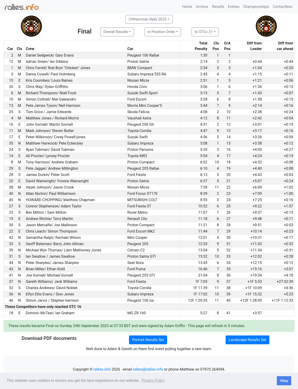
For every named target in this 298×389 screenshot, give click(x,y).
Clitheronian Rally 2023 (147, 19)
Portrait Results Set (148, 340)
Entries (233, 6)
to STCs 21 (204, 32)
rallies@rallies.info (148, 369)
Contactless (282, 6)
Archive (202, 6)
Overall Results (115, 32)
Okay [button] (284, 380)
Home (187, 6)
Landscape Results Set (247, 340)
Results (218, 6)
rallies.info (102, 369)
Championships (256, 6)
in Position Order (161, 32)
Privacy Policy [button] (153, 380)
